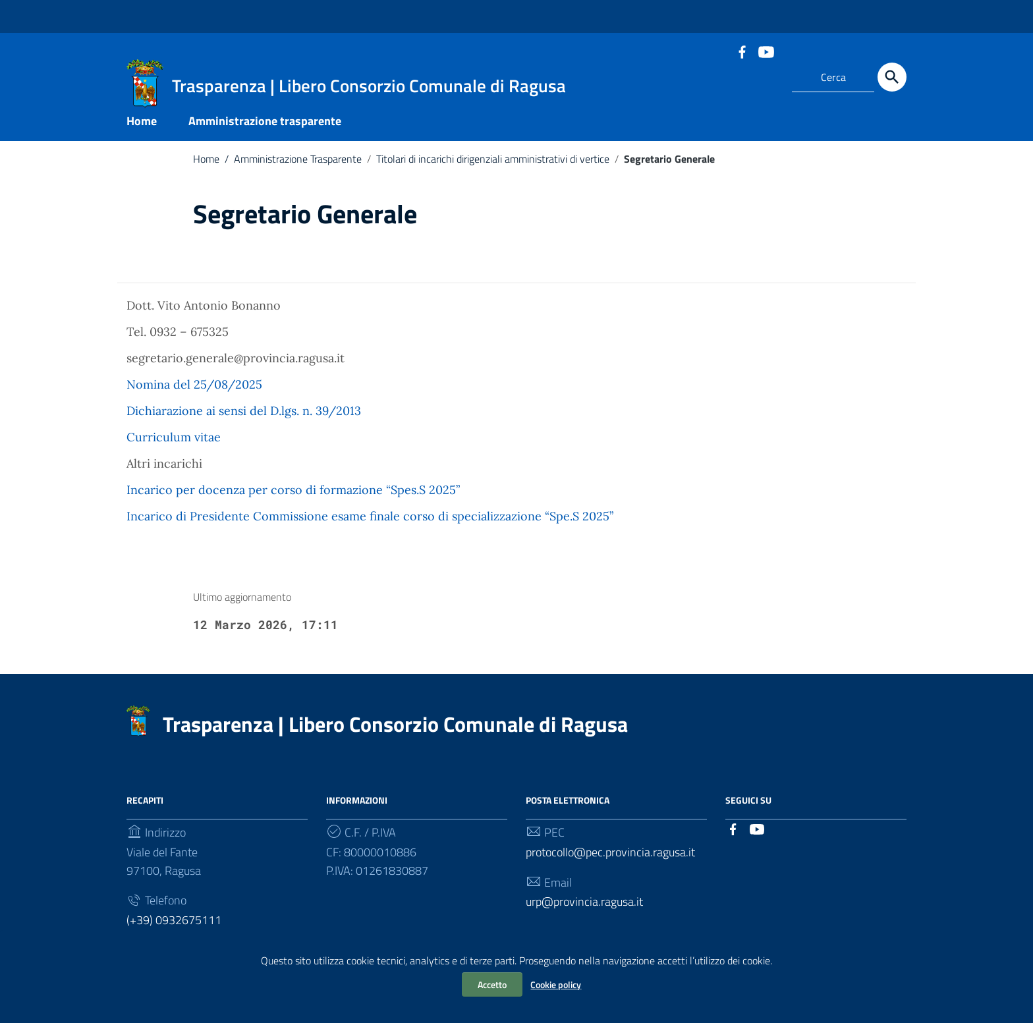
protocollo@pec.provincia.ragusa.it (610, 858)
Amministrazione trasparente (264, 127)
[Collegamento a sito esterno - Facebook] (742, 51)
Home (141, 127)
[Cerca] (892, 77)
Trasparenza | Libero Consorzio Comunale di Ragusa (395, 730)
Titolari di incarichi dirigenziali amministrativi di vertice (492, 165)
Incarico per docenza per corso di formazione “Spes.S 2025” (293, 496)
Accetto (492, 984)
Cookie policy (555, 984)
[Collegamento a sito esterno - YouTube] (765, 51)
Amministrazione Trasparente (290, 165)
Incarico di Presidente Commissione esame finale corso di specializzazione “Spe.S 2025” (369, 522)
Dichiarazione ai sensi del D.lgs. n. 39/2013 (243, 417)
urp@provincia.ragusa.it (584, 908)
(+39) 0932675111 (173, 926)
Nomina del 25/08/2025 (194, 391)
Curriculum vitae (173, 443)
